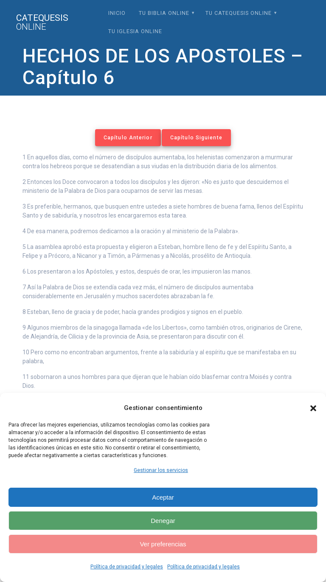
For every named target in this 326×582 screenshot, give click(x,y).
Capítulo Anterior (128, 138)
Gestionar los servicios (161, 470)
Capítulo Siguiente (196, 138)
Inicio (117, 13)
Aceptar (163, 497)
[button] (313, 408)
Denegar (163, 520)
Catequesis (42, 22)
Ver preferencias (163, 544)
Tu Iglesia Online (135, 31)
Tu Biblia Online (164, 13)
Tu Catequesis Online (238, 13)
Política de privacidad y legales (126, 567)
